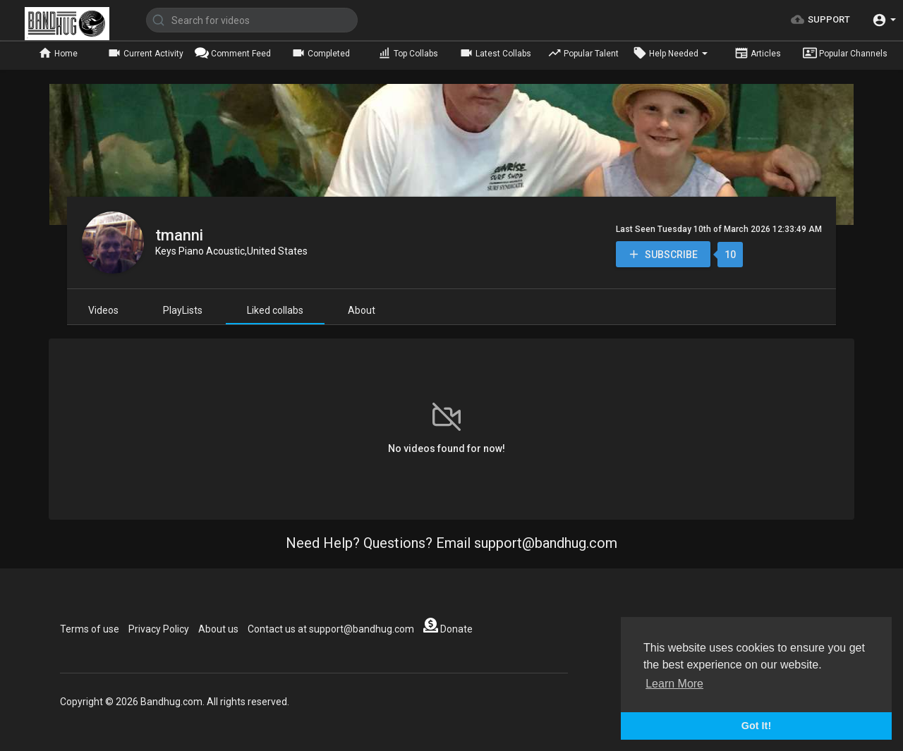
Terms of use (89, 629)
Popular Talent (583, 53)
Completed (320, 53)
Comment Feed (233, 53)
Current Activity (145, 53)
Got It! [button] (756, 725)
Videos (103, 310)
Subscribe (663, 254)
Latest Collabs (495, 53)
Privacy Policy (158, 629)
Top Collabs (407, 53)
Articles (757, 53)
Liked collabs (275, 310)
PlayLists (182, 310)
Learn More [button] (674, 684)
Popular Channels (845, 53)
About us (218, 629)
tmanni (179, 235)
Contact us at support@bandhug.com (331, 629)
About (361, 310)
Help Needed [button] (670, 53)
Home (58, 53)
